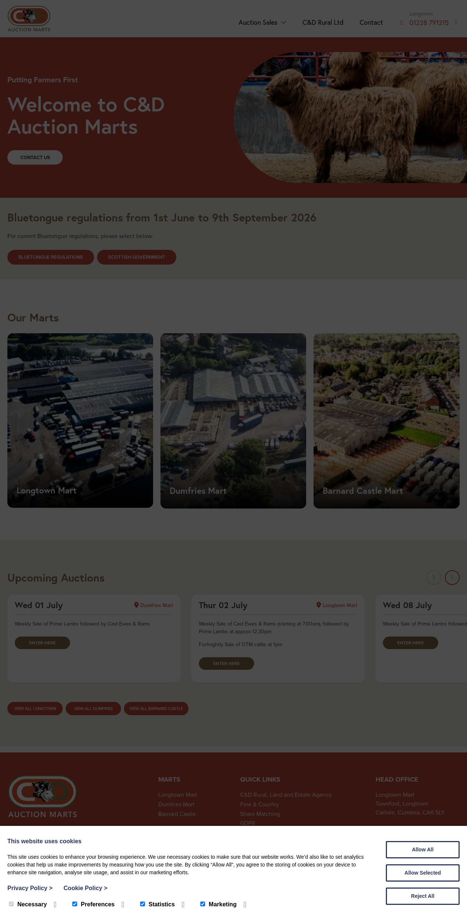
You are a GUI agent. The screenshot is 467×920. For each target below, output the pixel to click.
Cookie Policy (85, 888)
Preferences (93, 904)
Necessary (28, 904)
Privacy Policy (29, 888)
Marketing (218, 904)
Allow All (423, 849)
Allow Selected (423, 873)
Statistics (157, 904)
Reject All (422, 896)
